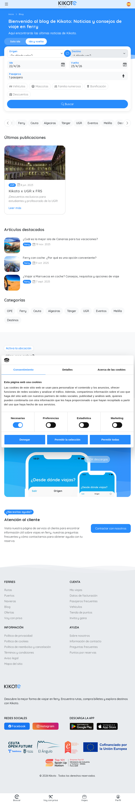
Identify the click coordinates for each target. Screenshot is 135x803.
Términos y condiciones (19, 652)
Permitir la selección (67, 439)
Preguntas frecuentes (84, 647)
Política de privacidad (18, 635)
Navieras (10, 601)
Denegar (25, 439)
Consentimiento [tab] (23, 369)
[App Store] (107, 726)
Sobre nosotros (80, 635)
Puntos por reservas (83, 652)
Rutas (8, 590)
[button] (6, 4)
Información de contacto (85, 641)
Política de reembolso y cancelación (27, 647)
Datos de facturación (83, 595)
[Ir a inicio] (67, 4)
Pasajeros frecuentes (84, 601)
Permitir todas (110, 439)
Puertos (9, 595)
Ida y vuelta (36, 41)
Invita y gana (78, 618)
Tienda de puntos (81, 612)
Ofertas (9, 612)
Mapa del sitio (13, 664)
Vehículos (76, 607)
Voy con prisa (13, 618)
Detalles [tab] (67, 369)
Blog (7, 607)
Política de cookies (16, 641)
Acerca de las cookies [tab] (112, 369)
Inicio (11, 14)
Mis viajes (76, 590)
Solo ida (15, 41)
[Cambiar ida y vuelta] (67, 53)
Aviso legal (11, 658)
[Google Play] (82, 726)
